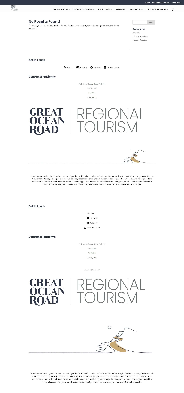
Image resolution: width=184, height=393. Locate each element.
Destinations (104, 18)
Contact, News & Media (156, 18)
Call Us (70, 67)
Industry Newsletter (140, 36)
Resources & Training (82, 18)
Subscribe (176, 2)
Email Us (83, 67)
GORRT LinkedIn (113, 67)
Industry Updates (139, 40)
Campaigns (120, 18)
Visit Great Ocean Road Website (92, 84)
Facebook (92, 88)
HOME (147, 2)
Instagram (91, 97)
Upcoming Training (160, 2)
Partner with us (60, 18)
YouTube (92, 93)
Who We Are (135, 18)
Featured (136, 32)
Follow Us (97, 67)
